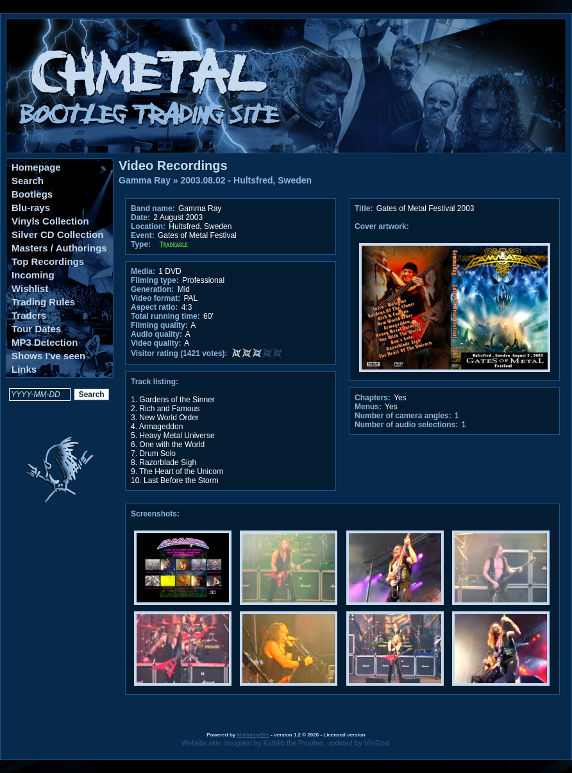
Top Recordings (48, 261)
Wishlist (30, 288)
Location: (148, 226)
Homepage (36, 167)
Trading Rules (43, 301)
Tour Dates (36, 328)
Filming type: (155, 280)
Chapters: (373, 397)
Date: (140, 217)
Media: (143, 271)
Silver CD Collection (57, 234)
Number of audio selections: (406, 424)
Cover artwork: (382, 226)
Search (28, 180)
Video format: (155, 298)
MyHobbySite (253, 735)
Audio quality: (156, 334)
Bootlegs (32, 194)
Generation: (152, 289)
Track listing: (154, 381)
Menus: (368, 406)
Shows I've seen (48, 355)
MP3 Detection (45, 342)
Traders (29, 315)
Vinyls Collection (50, 221)
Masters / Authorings (59, 247)
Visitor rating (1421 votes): (179, 353)
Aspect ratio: (154, 307)
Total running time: (165, 316)
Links (24, 369)
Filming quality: (159, 325)
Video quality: (156, 343)
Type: (141, 244)
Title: (365, 208)
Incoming (33, 274)
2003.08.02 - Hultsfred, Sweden (246, 180)
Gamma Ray (145, 180)
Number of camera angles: (403, 415)
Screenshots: (155, 513)
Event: (143, 235)
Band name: (153, 208)
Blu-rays (31, 207)
